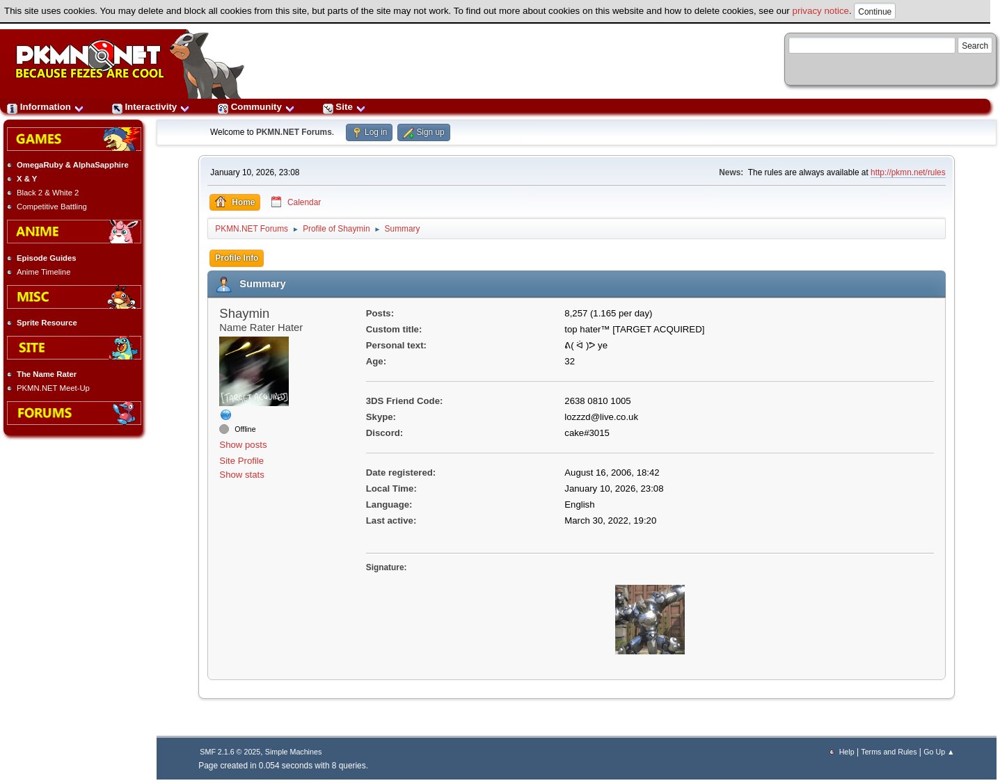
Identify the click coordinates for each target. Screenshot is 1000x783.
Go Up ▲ (938, 752)
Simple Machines (293, 752)
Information (45, 107)
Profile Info (236, 258)
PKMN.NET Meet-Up (53, 388)
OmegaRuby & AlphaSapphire (73, 165)
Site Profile (241, 460)
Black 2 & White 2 (48, 192)
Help (847, 752)
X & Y (27, 179)
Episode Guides (47, 258)
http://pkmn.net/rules (908, 172)
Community (256, 107)
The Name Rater (47, 374)
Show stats (241, 474)
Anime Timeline (43, 272)
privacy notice (821, 11)
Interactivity (151, 107)
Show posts (243, 444)
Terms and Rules (888, 752)
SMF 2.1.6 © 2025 (230, 752)
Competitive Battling (52, 206)
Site (344, 107)
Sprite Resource (47, 322)
